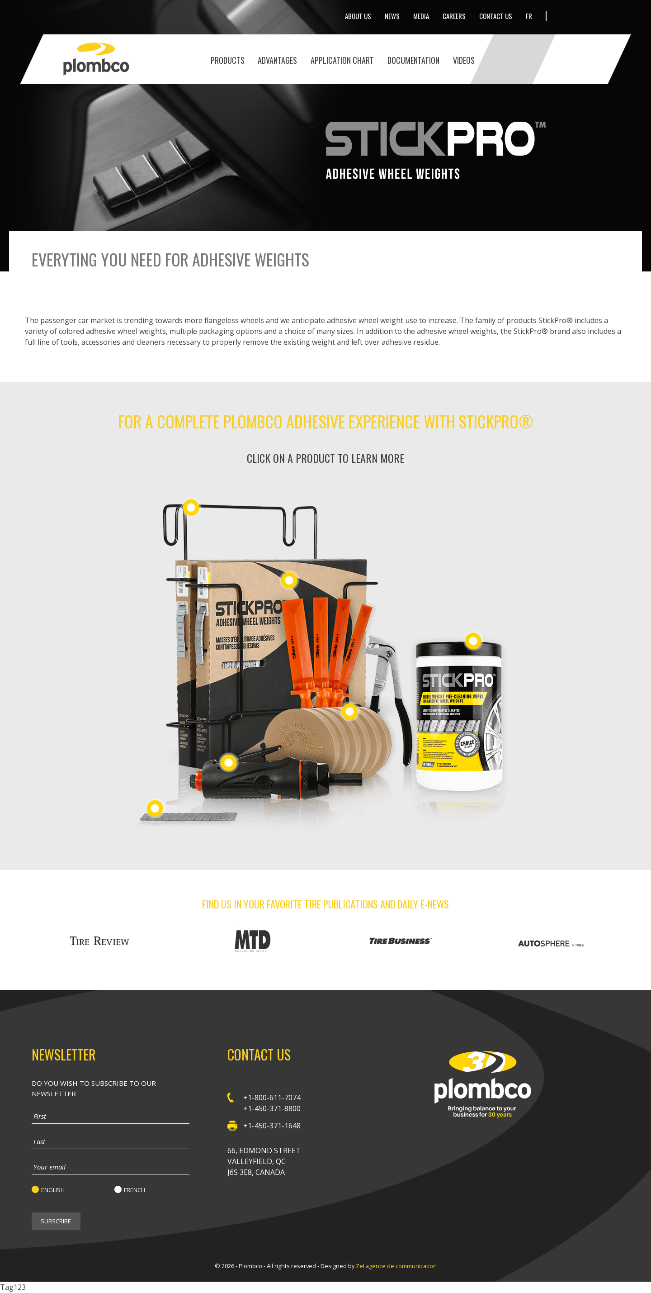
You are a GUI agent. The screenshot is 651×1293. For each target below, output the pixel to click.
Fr (529, 16)
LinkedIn (595, 16)
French (134, 1190)
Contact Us (495, 16)
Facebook (579, 15)
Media (421, 16)
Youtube (614, 16)
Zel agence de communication (396, 1266)
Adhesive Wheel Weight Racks (191, 507)
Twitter (563, 16)
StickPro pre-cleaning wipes (473, 640)
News (392, 16)
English (53, 1190)
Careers (454, 16)
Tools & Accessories (349, 711)
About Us (358, 16)
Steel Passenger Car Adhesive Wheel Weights (289, 579)
